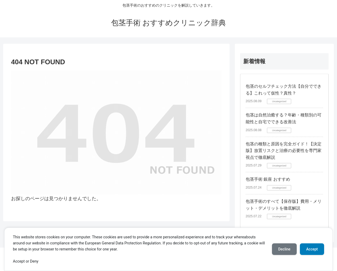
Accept (312, 249)
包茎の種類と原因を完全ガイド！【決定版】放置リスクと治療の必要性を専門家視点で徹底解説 (283, 151)
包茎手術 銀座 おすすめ (268, 179)
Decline (284, 249)
